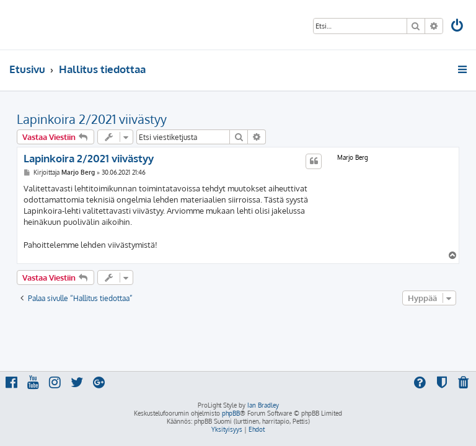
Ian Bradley (263, 405)
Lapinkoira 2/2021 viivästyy (92, 119)
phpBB (231, 413)
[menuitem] (458, 27)
